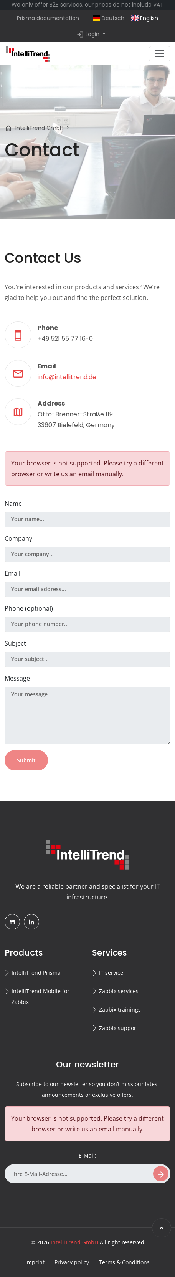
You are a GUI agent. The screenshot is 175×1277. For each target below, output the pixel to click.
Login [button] (88, 34)
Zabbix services (119, 991)
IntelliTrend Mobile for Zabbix (40, 996)
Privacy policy (71, 1262)
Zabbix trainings (120, 1009)
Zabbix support (118, 1028)
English (144, 18)
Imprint (35, 1262)
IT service (111, 972)
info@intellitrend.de (67, 377)
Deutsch (108, 18)
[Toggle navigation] (159, 53)
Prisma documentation (48, 18)
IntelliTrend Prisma (36, 972)
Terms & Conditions (124, 1262)
